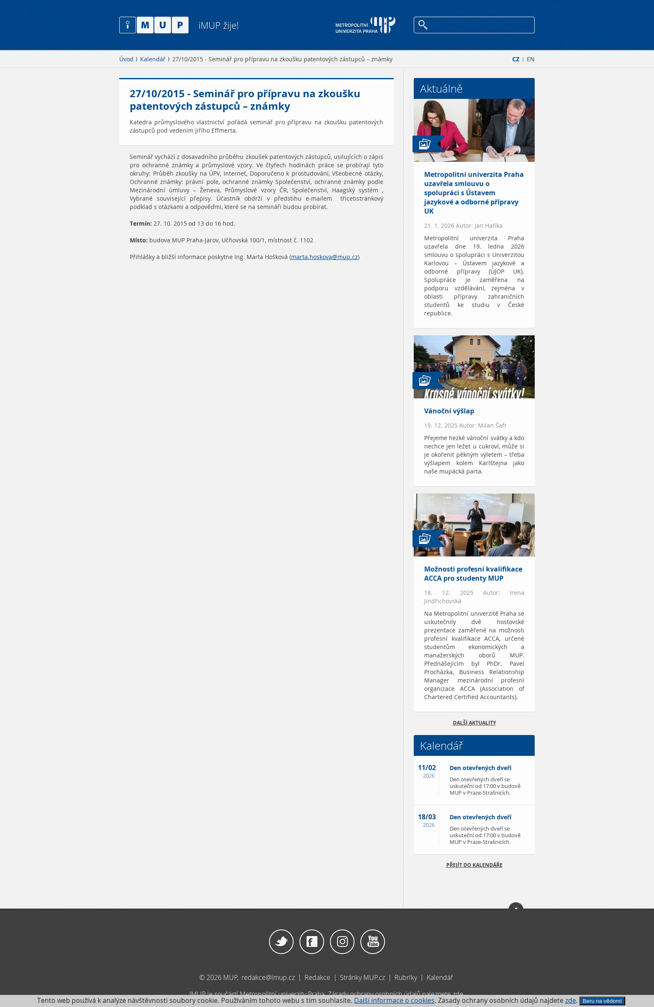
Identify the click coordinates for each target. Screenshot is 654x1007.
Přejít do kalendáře (474, 865)
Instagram (342, 941)
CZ (515, 59)
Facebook (311, 941)
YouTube (372, 941)
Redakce (317, 977)
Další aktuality (474, 722)
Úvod (126, 59)
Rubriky (407, 977)
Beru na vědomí (602, 1001)
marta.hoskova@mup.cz (324, 257)
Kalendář (153, 59)
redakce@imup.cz (268, 977)
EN (531, 59)
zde (570, 1000)
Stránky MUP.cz (362, 977)
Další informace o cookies (394, 1000)
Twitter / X (281, 941)
